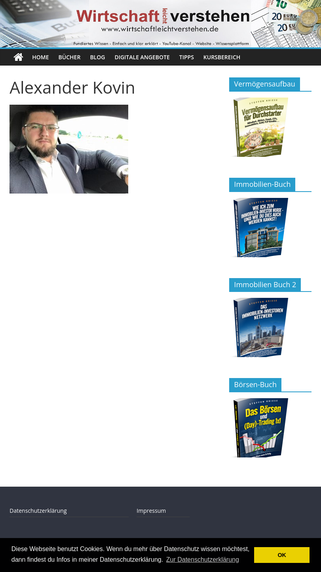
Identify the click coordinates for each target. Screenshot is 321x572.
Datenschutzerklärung (37, 510)
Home (40, 57)
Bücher (70, 57)
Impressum (151, 510)
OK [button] (281, 555)
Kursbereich (221, 57)
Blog (97, 57)
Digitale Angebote (141, 57)
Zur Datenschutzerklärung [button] (202, 559)
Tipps (186, 57)
